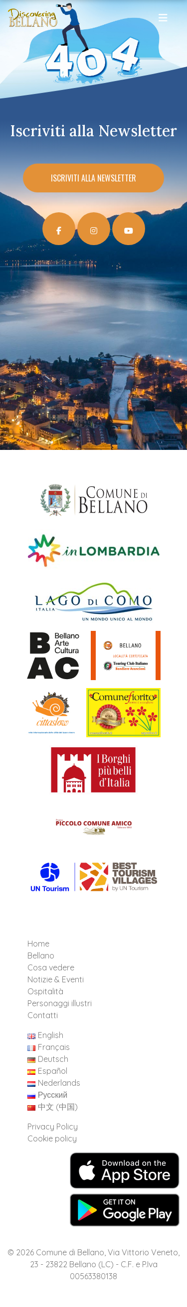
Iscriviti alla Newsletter (93, 178)
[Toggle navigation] (163, 20)
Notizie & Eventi (55, 979)
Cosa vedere (50, 967)
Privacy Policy (52, 1127)
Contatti (42, 1015)
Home (38, 944)
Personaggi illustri (59, 1003)
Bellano (40, 955)
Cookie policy (52, 1138)
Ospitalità (45, 991)
